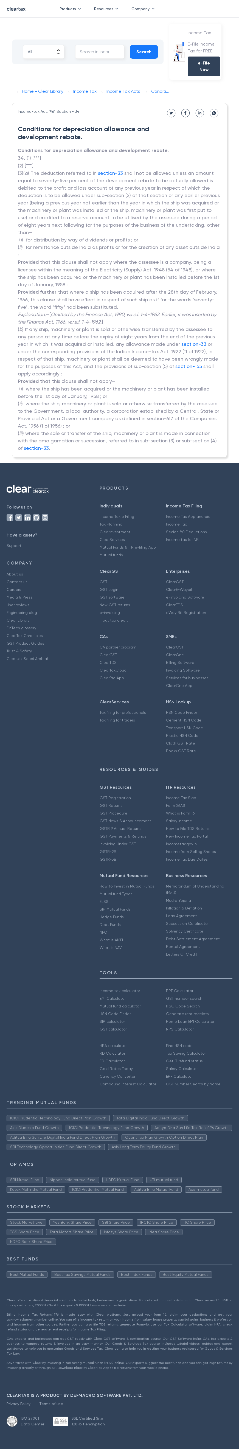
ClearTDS (174, 605)
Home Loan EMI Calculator (190, 1021)
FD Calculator (112, 1061)
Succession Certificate (187, 923)
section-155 (188, 366)
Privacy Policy (18, 1404)
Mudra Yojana (178, 900)
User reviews (18, 605)
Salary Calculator (182, 1068)
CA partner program (118, 647)
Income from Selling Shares (191, 851)
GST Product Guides (25, 643)
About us (15, 574)
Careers (14, 589)
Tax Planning (111, 524)
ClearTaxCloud (113, 670)
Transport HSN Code (184, 728)
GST (103, 582)
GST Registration (115, 798)
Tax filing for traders (117, 720)
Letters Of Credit (181, 954)
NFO (103, 932)
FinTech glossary (21, 628)
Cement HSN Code (183, 720)
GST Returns (111, 805)
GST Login (109, 589)
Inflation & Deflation (184, 908)
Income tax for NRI (182, 539)
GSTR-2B (108, 851)
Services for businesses (187, 678)
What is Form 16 (180, 813)
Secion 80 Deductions (186, 532)
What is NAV (111, 947)
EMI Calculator (113, 998)
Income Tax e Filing (117, 516)
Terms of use (51, 1404)
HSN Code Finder (181, 712)
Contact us (17, 582)
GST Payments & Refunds (123, 836)
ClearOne (175, 655)
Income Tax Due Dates (187, 859)
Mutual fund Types (116, 894)
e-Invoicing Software (185, 597)
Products (71, 9)
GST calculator (113, 1029)
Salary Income (179, 821)
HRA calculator (113, 1045)
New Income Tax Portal (187, 836)
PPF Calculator (179, 991)
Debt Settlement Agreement (193, 939)
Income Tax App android (188, 516)
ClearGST (175, 582)
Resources (107, 9)
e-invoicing (110, 612)
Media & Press (19, 597)
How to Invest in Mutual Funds (127, 886)
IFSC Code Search (183, 1006)
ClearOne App (179, 685)
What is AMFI (111, 940)
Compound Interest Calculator (128, 1084)
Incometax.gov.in (181, 844)
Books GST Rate (181, 751)
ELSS (104, 901)
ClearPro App (112, 678)
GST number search (184, 998)
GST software (112, 597)
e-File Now (204, 66)
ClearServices (112, 539)
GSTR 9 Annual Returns (120, 828)
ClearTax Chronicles (25, 635)
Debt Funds (110, 924)
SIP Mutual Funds (115, 909)
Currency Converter (117, 1076)
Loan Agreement (181, 916)
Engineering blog (22, 612)
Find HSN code (179, 1045)
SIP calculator (112, 1021)
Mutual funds (111, 555)
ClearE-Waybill (179, 589)
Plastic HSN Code (182, 735)
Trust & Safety (19, 651)
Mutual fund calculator (120, 1006)
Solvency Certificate (184, 931)
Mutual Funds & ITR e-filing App (128, 547)
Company (144, 9)
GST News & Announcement (125, 821)
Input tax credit (114, 620)
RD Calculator (112, 1053)
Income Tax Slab (181, 798)
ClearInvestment (115, 532)
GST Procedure (113, 813)
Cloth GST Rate (180, 743)
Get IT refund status (184, 1061)
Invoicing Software (183, 670)
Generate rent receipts (187, 1014)
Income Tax (176, 524)
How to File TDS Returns (188, 828)
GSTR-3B (108, 859)
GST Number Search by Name (193, 1084)
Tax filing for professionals (123, 712)
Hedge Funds (112, 917)
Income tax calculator (120, 991)
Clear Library (18, 620)
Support (14, 545)
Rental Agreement (183, 946)
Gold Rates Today (116, 1068)
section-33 (110, 173)
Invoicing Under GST (118, 844)
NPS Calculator (180, 1029)
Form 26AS (175, 805)
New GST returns (115, 605)
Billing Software (180, 662)
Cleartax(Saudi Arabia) (27, 658)
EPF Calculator (179, 1076)
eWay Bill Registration (186, 612)
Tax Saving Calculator (186, 1053)
